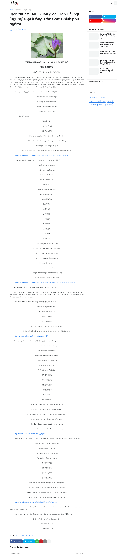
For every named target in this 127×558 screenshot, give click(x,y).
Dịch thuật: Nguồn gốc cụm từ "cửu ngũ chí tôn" (107, 70)
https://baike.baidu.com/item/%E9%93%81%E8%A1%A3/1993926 (35, 502)
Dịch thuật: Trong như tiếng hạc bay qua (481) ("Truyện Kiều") (107, 62)
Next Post (79, 554)
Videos (109, 104)
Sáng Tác (111, 101)
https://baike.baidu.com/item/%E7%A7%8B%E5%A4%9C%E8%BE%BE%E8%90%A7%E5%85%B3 (45, 282)
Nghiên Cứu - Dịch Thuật (23, 10)
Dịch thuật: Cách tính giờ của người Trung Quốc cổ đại (107, 44)
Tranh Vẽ (101, 104)
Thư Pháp (93, 104)
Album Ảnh (93, 97)
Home (12, 10)
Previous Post (15, 554)
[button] (111, 3)
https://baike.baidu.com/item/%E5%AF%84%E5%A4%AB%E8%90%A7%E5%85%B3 (41, 155)
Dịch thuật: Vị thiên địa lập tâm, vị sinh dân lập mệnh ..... (107, 36)
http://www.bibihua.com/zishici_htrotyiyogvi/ (29, 434)
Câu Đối (102, 97)
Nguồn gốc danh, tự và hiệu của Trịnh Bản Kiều (108, 52)
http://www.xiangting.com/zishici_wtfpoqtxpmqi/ (30, 336)
